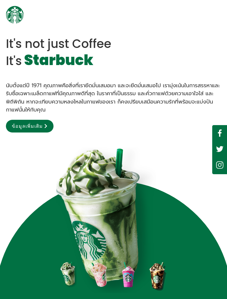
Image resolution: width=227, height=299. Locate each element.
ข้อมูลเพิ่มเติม (30, 126)
